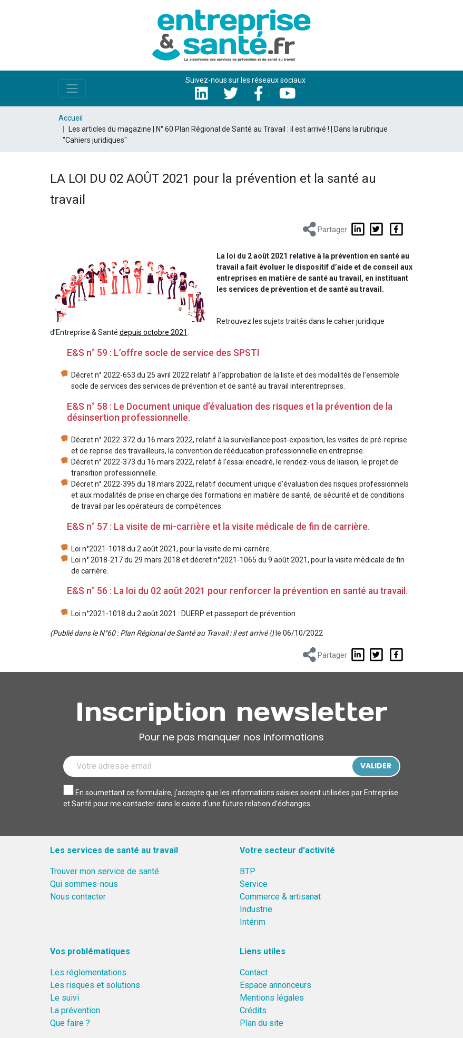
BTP (247, 871)
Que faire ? (70, 1023)
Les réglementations (88, 972)
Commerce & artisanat (280, 897)
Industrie (256, 909)
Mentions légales (272, 998)
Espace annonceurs (275, 985)
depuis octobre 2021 (154, 332)
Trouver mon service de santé (104, 871)
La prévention (75, 1010)
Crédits (253, 1010)
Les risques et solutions (95, 985)
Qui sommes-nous (84, 884)
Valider (375, 765)
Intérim (252, 922)
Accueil (70, 118)
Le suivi (64, 998)
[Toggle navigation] (72, 88)
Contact (254, 972)
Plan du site (261, 1023)
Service (254, 884)
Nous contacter (78, 897)
